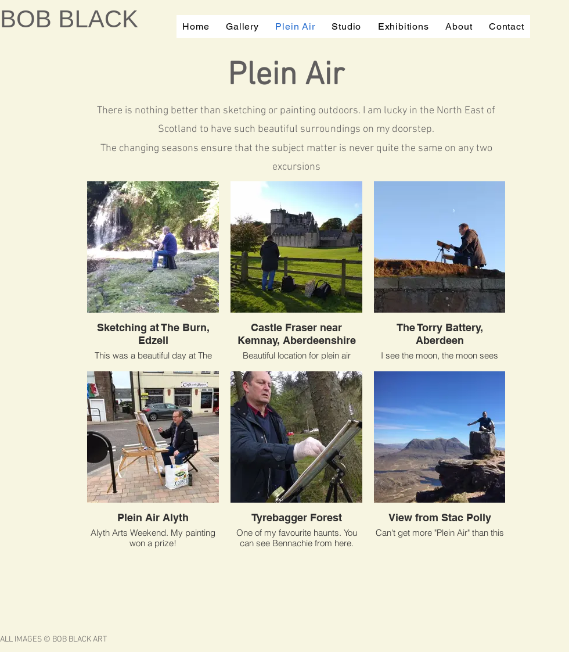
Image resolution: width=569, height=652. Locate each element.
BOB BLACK (69, 19)
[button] (242, 26)
